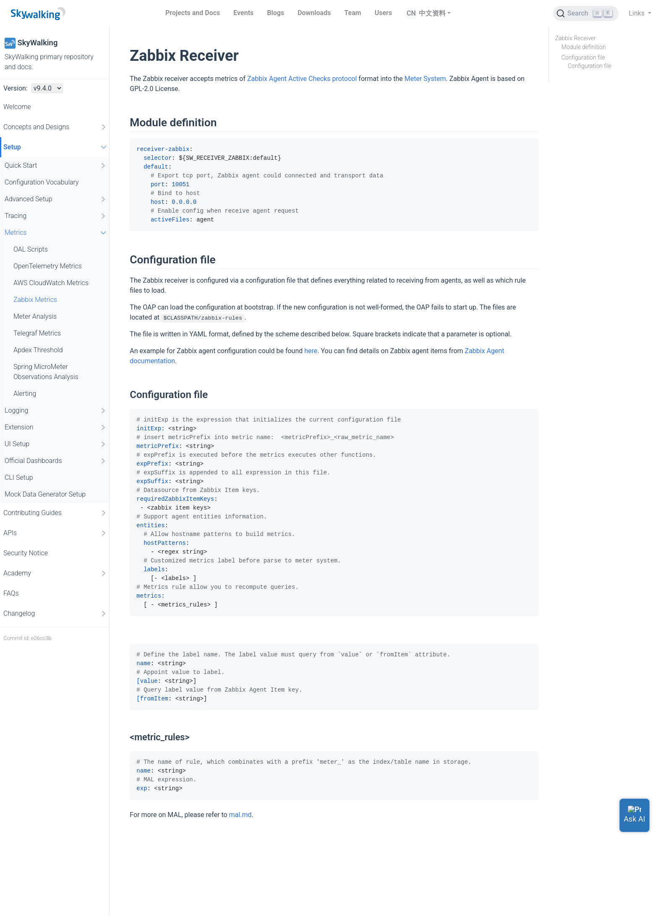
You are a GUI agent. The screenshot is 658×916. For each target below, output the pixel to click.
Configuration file (583, 57)
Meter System (425, 79)
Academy (55, 573)
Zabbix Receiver (575, 38)
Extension (56, 427)
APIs (55, 533)
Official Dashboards (56, 461)
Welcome (17, 107)
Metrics (56, 233)
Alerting (24, 394)
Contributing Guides (55, 513)
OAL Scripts (30, 249)
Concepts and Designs (55, 127)
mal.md (240, 815)
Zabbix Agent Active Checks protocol (302, 79)
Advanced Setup (56, 199)
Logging (56, 411)
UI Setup (56, 444)
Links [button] (637, 13)
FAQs (11, 593)
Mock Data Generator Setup (45, 494)
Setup (56, 147)
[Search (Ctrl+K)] (586, 13)
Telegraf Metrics (37, 333)
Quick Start (56, 166)
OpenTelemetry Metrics (47, 266)
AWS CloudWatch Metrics (51, 283)
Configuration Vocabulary (42, 182)
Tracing (56, 216)
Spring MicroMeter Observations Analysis (45, 372)
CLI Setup (19, 477)
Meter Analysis (35, 316)
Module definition (583, 47)
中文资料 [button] (432, 13)
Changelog (55, 614)
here (310, 351)
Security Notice (25, 553)
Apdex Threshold (38, 350)
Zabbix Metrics (35, 300)
